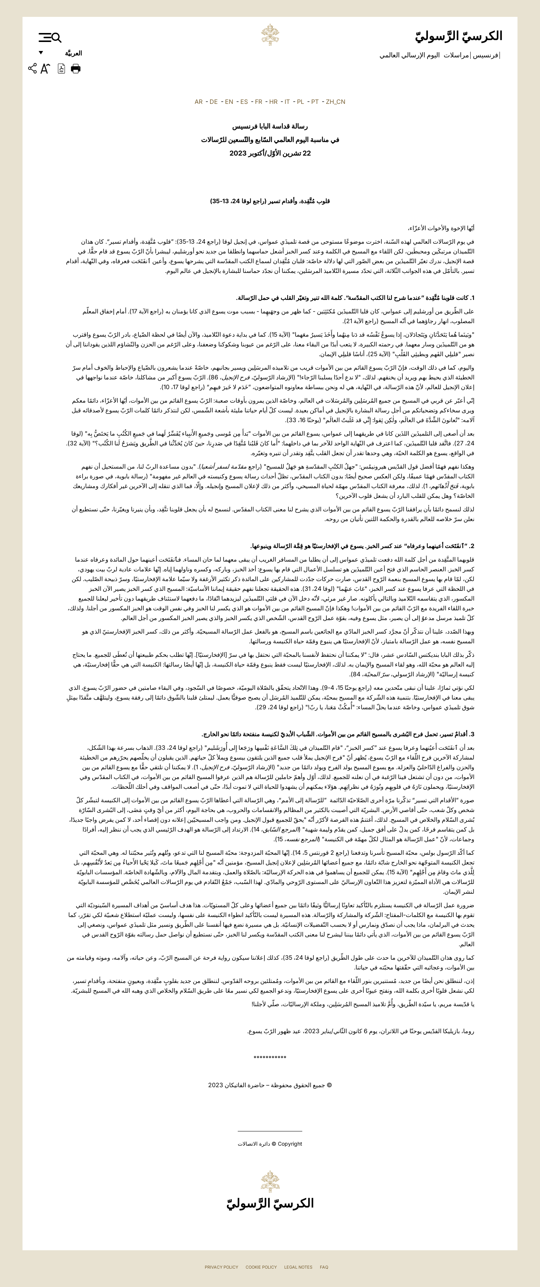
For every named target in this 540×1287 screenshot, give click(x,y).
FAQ (324, 1267)
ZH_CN (335, 101)
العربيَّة (65, 55)
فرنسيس (484, 55)
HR (273, 101)
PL (300, 101)
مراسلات (455, 55)
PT (315, 101)
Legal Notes (298, 1267)
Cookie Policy (261, 1267)
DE (214, 101)
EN (229, 101)
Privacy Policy (221, 1267)
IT (287, 101)
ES (244, 101)
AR (198, 101)
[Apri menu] (44, 37)
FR (258, 101)
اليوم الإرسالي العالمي (410, 55)
